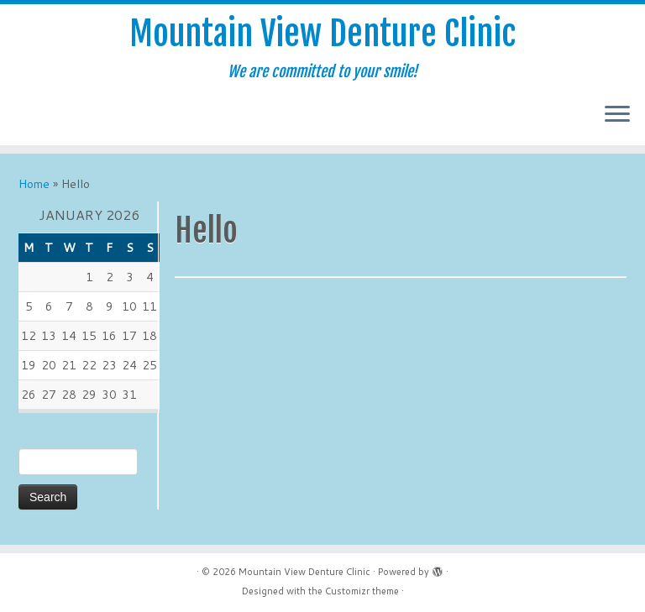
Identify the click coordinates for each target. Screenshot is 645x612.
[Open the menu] (617, 115)
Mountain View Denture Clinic (322, 33)
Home (34, 183)
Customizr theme (362, 591)
